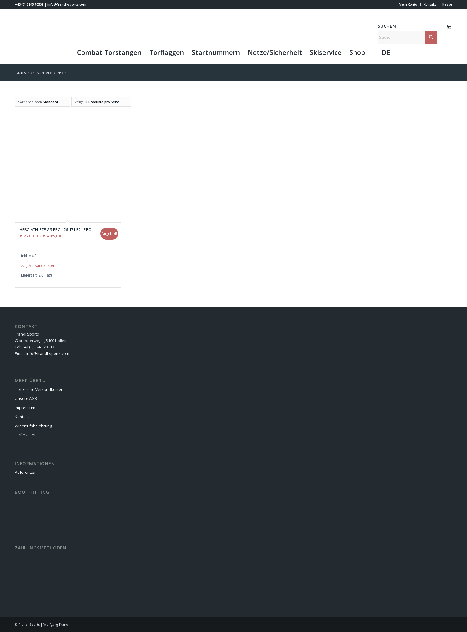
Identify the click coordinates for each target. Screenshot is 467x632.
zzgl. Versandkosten (38, 265)
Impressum (25, 407)
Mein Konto (408, 4)
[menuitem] (408, 4)
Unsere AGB (26, 398)
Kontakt (430, 4)
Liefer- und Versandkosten (39, 389)
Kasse (447, 4)
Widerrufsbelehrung (33, 425)
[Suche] (407, 37)
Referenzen (26, 472)
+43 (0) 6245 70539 (29, 4)
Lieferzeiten (26, 434)
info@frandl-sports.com (66, 4)
